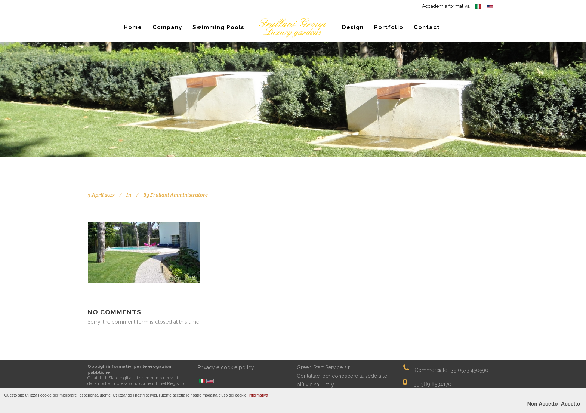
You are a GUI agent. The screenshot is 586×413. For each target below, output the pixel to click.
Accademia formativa (446, 6)
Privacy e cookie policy (226, 367)
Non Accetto (542, 404)
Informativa (258, 395)
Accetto (570, 404)
